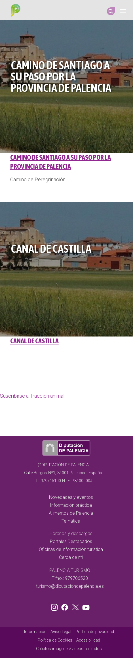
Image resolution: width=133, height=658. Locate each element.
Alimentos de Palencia (71, 513)
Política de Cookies (55, 640)
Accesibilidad (88, 640)
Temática (71, 521)
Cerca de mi (71, 557)
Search (110, 11)
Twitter (76, 606)
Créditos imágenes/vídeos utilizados (69, 648)
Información (35, 631)
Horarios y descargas (71, 533)
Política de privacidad (94, 631)
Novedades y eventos (71, 497)
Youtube (85, 606)
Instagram (55, 606)
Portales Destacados (71, 541)
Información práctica (71, 505)
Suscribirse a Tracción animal (32, 396)
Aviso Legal (60, 631)
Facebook (66, 606)
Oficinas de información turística (71, 549)
